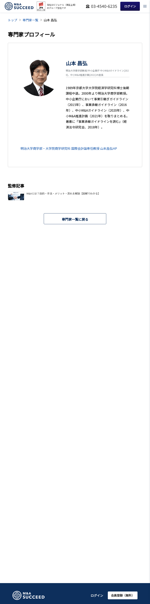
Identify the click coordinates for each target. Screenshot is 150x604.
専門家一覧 (30, 20)
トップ (12, 20)
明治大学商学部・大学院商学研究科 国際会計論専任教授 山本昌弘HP (69, 148)
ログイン (97, 595)
